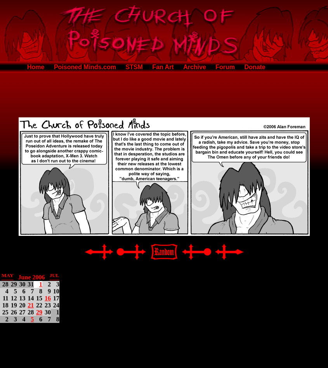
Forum (225, 67)
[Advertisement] (164, 93)
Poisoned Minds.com (85, 67)
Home (35, 67)
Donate (255, 67)
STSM (133, 67)
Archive (194, 67)
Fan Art (163, 67)
